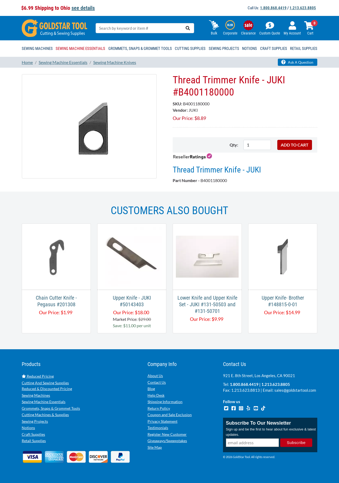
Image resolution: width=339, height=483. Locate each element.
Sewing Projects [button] (224, 48)
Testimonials (158, 427)
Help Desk (156, 395)
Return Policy (159, 408)
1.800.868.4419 (273, 8)
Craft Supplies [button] (273, 48)
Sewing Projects (35, 421)
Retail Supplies (34, 440)
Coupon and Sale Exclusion (170, 414)
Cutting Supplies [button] (190, 48)
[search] (187, 28)
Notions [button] (249, 48)
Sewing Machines (36, 395)
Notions (28, 427)
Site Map (155, 447)
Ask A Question (297, 62)
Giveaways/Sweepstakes (167, 440)
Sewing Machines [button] (37, 48)
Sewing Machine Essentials (43, 401)
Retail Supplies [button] (303, 48)
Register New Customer (167, 434)
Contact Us (157, 382)
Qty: (234, 144)
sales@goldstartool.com (295, 390)
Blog (151, 388)
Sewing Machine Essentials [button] (80, 48)
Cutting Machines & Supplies (45, 414)
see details (83, 8)
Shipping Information (165, 401)
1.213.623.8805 (302, 8)
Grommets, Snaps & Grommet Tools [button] (140, 48)
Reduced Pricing (38, 376)
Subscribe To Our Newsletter (258, 423)
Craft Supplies (33, 434)
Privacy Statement (162, 421)
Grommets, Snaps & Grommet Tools (51, 408)
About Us (155, 375)
